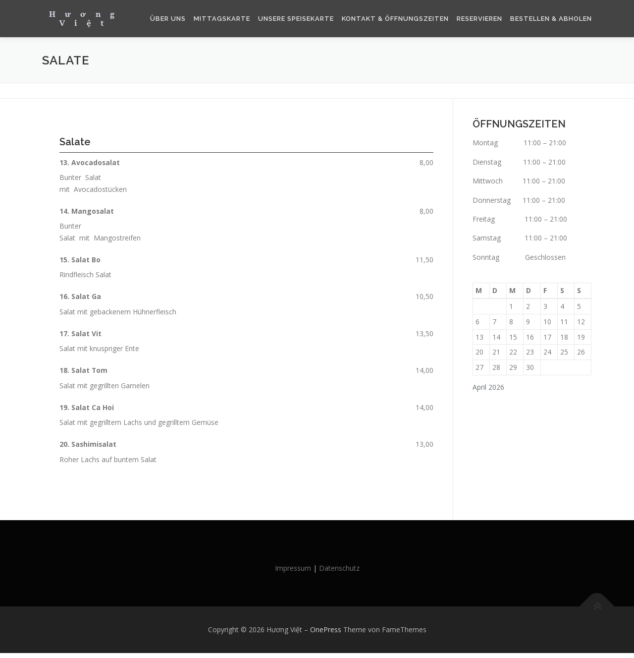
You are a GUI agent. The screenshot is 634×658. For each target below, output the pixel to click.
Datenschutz (339, 573)
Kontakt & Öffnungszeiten (395, 18)
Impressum (293, 573)
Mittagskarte (222, 18)
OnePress (325, 634)
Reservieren (479, 18)
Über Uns (168, 18)
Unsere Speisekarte (296, 18)
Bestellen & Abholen (551, 18)
